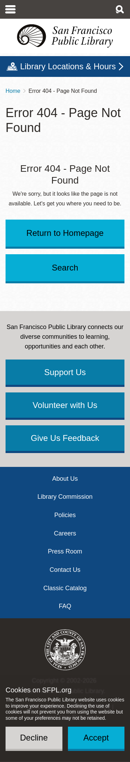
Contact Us (65, 569)
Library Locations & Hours (68, 66)
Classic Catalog (65, 588)
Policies (65, 515)
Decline (34, 737)
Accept (96, 737)
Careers (65, 533)
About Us (65, 478)
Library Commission (65, 496)
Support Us (65, 372)
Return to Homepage (65, 233)
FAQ (65, 606)
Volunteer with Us (65, 405)
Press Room (65, 551)
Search (65, 267)
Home (13, 91)
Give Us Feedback (65, 438)
